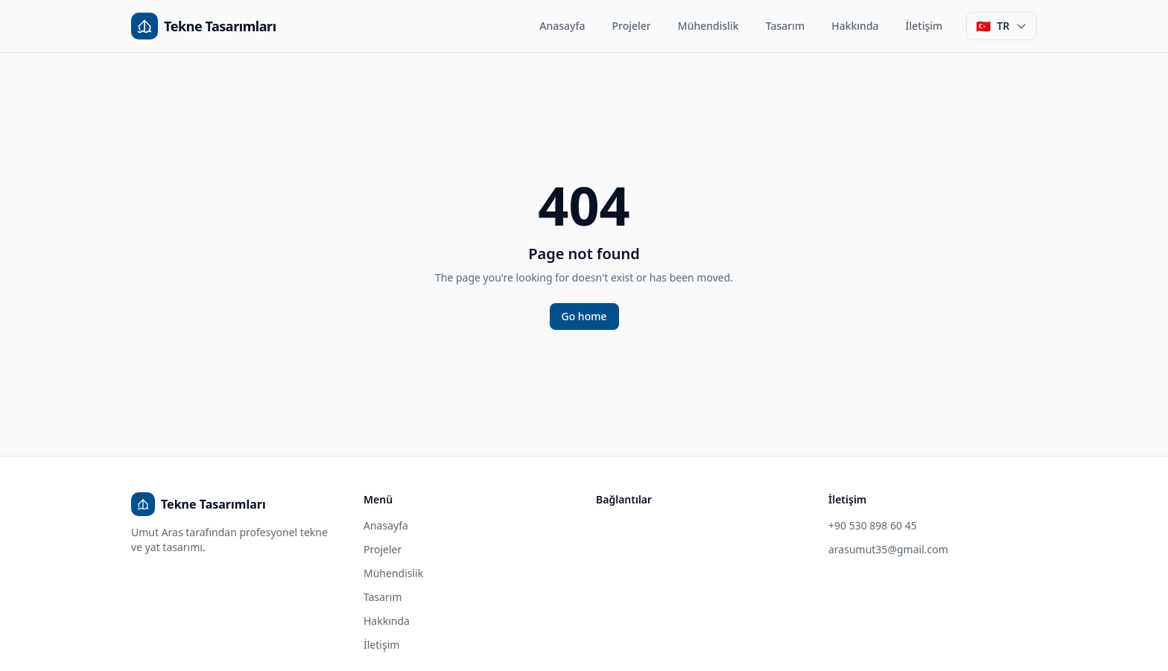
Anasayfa (562, 26)
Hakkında (854, 26)
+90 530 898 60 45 (872, 525)
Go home (584, 316)
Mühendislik (708, 26)
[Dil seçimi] (1001, 26)
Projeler (631, 26)
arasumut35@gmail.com (888, 549)
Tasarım (785, 26)
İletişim (924, 26)
